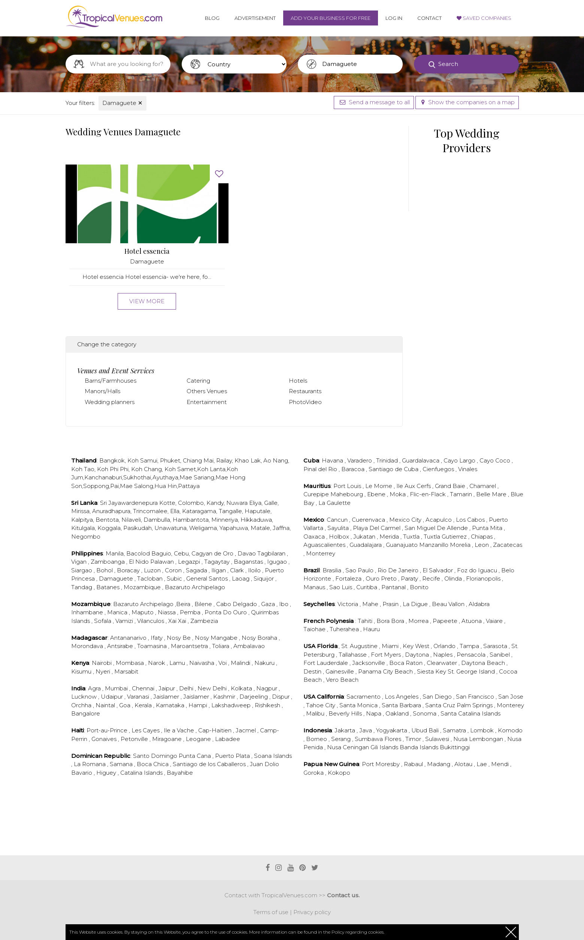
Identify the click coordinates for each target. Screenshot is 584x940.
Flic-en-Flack (428, 494)
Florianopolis (484, 578)
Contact (429, 18)
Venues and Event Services (115, 370)
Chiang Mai (198, 460)
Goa (125, 705)
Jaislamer (167, 696)
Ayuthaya (165, 477)
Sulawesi (438, 738)
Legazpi (190, 561)
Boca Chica (153, 764)
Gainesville (340, 671)
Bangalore (85, 713)
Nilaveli (131, 519)
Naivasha (202, 662)
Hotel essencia (146, 251)
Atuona (472, 620)
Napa (374, 713)
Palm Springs (475, 705)
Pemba (191, 612)
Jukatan (365, 536)
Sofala (103, 620)
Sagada (197, 570)
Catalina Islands (142, 772)
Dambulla (156, 519)
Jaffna (281, 527)
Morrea (419, 620)
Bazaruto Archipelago (195, 587)
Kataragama (199, 511)
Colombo (191, 502)
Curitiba (367, 587)
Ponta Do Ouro (226, 612)
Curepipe (316, 494)
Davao (247, 553)
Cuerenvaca (369, 519)
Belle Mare (492, 494)
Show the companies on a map (467, 102)
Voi (223, 662)
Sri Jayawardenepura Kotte (137, 502)
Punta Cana (195, 755)
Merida (389, 536)
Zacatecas (507, 544)
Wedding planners (109, 402)
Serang (341, 738)
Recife (432, 578)
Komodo (510, 730)
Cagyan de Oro (213, 553)
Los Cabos (471, 519)
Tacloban (150, 578)
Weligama (203, 527)
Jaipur (167, 688)
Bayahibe (180, 772)
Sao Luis (341, 587)
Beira (184, 604)
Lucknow (84, 696)
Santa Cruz (441, 705)
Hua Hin (165, 485)
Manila (115, 553)
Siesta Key (432, 671)
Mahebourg (347, 494)
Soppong (96, 485)
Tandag (82, 587)
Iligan (219, 570)
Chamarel (483, 485)
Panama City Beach (386, 671)
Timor (414, 738)
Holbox (340, 536)
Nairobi (102, 662)
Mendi (500, 764)
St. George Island (472, 671)
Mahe (371, 604)
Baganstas (249, 561)
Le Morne (379, 485)
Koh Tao (82, 469)
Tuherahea (345, 629)
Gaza (268, 604)
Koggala (109, 527)
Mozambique (143, 587)
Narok (157, 662)
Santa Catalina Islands (470, 713)
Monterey (510, 705)
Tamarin (461, 494)
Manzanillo (434, 544)
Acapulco (439, 519)
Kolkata (242, 688)
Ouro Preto (382, 578)
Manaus (315, 587)
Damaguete (122, 102)
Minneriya (224, 519)
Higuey (107, 772)
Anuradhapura (111, 511)
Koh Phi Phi (112, 469)
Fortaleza (349, 578)
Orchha (82, 705)
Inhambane (88, 612)
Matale (260, 527)
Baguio (161, 553)
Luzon (153, 570)
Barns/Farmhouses (110, 380)
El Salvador (438, 570)
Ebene (377, 494)
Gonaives (104, 738)
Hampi (198, 705)
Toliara (221, 646)
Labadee (227, 738)
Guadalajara (366, 544)
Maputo (143, 612)
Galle (271, 502)
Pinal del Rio (321, 469)
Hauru (371, 629)
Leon (482, 544)
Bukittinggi (455, 747)
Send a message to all (374, 102)
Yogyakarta (392, 730)
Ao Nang (275, 460)
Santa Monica (359, 705)
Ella (174, 511)
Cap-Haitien (215, 730)
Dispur (281, 696)
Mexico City (406, 519)
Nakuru (265, 662)
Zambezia (204, 620)
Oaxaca (314, 536)
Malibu (316, 713)
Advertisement (255, 18)
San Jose (510, 696)
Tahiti (366, 620)
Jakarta (346, 730)
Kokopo (339, 772)
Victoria (349, 604)
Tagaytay (217, 561)
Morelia (461, 544)
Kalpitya (82, 519)
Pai (114, 485)
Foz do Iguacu (478, 570)
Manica (118, 612)
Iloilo (255, 570)
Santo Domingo (156, 755)
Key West (417, 646)
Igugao (277, 561)
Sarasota (496, 646)
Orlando (445, 646)
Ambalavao (249, 646)
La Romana (90, 764)
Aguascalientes (325, 544)
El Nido (139, 561)
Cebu (181, 553)
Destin (313, 671)
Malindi (241, 662)
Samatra (455, 730)
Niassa (167, 612)
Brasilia (333, 570)
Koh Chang (146, 469)
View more (146, 301)
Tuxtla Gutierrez (446, 536)
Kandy (215, 502)
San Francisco (476, 696)
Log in (393, 18)
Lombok (482, 730)
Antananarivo (129, 637)
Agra (95, 688)
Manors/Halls (102, 391)
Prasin (391, 604)
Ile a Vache (180, 730)
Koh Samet (180, 469)
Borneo (317, 738)
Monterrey (320, 553)
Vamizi (124, 620)
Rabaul (414, 764)
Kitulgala (83, 527)
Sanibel (500, 654)
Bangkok (112, 460)
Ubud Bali (425, 730)
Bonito (419, 587)
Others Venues (207, 391)
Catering (198, 380)
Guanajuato (402, 544)
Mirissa (80, 511)
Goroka (314, 772)
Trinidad (387, 460)
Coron (174, 570)
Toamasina (152, 646)
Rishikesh (268, 705)
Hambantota (191, 519)
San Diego (438, 696)
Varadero (360, 460)
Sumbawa (369, 738)
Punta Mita (488, 527)
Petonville (135, 738)
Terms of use (270, 912)
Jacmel (246, 730)
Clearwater (443, 662)
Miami (391, 646)
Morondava (88, 646)
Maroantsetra (190, 646)
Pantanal (394, 587)
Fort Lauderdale (326, 662)
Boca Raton (406, 662)
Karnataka (171, 705)
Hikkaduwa (256, 519)
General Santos (207, 578)
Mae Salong (136, 485)
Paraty (410, 578)
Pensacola (472, 654)
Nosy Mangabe (217, 637)
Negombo (85, 536)
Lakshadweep (231, 705)
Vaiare (495, 620)
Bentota (107, 519)
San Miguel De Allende (437, 527)
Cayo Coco (495, 460)
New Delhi (212, 688)
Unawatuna (170, 527)
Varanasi (139, 696)
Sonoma (425, 713)
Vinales (467, 469)
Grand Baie (451, 485)
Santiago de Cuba (394, 469)
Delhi (187, 688)
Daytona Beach (483, 662)
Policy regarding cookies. (358, 932)
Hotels (298, 380)
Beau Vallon (449, 604)
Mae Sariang (196, 477)
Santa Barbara (402, 705)
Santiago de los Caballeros (210, 764)
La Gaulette (334, 502)
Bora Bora (391, 620)
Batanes (108, 587)
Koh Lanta (211, 469)
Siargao (82, 570)
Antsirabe (120, 646)
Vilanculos (151, 620)
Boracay (129, 570)
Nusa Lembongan (479, 738)
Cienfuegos (439, 469)
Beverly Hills (346, 713)
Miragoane (167, 738)
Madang (439, 764)
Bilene (204, 604)
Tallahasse (353, 654)
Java (366, 730)
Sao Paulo (360, 570)
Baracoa (353, 469)
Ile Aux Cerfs (414, 485)
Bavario (82, 772)
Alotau (464, 764)
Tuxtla (412, 536)
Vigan (79, 561)
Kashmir (225, 696)
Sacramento (364, 696)
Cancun (338, 519)
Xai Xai (178, 620)
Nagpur (267, 688)
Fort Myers (386, 654)
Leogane (199, 738)
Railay (224, 460)
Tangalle (230, 511)
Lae (482, 764)
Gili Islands (385, 747)
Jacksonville (369, 662)
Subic (175, 578)
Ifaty (157, 637)
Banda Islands (420, 747)
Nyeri (104, 671)
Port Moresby (381, 764)
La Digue (416, 604)
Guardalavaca (421, 460)
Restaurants (305, 391)
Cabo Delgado (237, 604)
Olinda (453, 578)
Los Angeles (402, 696)
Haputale (257, 511)
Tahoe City (321, 705)
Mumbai (117, 688)
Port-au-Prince (108, 730)
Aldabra (479, 604)
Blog (212, 18)
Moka (398, 494)
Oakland (397, 713)
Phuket (170, 460)
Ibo (284, 604)
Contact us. (343, 895)
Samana (122, 764)
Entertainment (207, 402)
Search (448, 63)
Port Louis (348, 485)
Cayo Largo (460, 460)
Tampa (470, 646)
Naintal (106, 705)
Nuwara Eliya (243, 502)
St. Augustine (360, 646)
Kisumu (82, 671)
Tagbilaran (272, 553)
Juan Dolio (264, 764)
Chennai (144, 688)
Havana (333, 460)
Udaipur (112, 696)
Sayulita (338, 527)
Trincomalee (150, 511)
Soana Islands (273, 755)
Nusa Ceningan (348, 747)
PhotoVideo (305, 402)
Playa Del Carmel (377, 527)
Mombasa (130, 662)
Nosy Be (179, 637)
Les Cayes (146, 730)
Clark (237, 570)
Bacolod (138, 553)
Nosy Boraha (260, 637)
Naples (443, 654)
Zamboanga (108, 561)
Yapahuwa (234, 527)
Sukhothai (137, 477)
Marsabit (126, 671)
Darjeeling (254, 696)
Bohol (105, 570)
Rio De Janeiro (399, 570)
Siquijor (264, 578)
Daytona (417, 654)
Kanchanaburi (103, 477)
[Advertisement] (234, 825)
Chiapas (482, 536)
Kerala (143, 705)
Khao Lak (247, 460)
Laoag (241, 578)
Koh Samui (142, 460)
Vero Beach (342, 679)
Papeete (446, 620)
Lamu (178, 662)
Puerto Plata (233, 755)
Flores (393, 738)
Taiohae (315, 629)
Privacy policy (312, 912)
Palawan (162, 561)
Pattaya (189, 485)
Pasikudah (137, 527)
